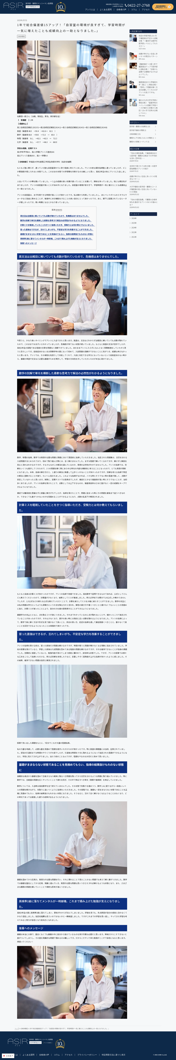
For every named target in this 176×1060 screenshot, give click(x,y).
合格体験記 (21, 36)
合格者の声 (121, 9)
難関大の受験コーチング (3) (139, 141)
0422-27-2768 (139, 5)
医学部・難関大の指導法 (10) (140, 126)
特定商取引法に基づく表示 (113, 1055)
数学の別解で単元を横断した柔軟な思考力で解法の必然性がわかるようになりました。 (56, 220)
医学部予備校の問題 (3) (138, 130)
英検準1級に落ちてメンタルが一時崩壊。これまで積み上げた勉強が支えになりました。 (56, 238)
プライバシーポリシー (87, 1055)
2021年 (134, 237)
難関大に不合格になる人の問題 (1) (142, 138)
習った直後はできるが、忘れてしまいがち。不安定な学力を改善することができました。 (57, 229)
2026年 (134, 218)
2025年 (134, 223)
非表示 (58, 210)
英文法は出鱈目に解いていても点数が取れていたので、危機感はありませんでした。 (55, 216)
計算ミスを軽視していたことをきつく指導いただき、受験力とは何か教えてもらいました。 (57, 225)
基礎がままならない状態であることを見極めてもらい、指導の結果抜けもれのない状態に (57, 234)
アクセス (146, 9)
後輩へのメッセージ (28, 243)
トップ (17, 1028)
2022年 (134, 232)
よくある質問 (106, 9)
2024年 (134, 227)
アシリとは (90, 9)
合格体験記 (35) (135, 134)
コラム (134, 9)
